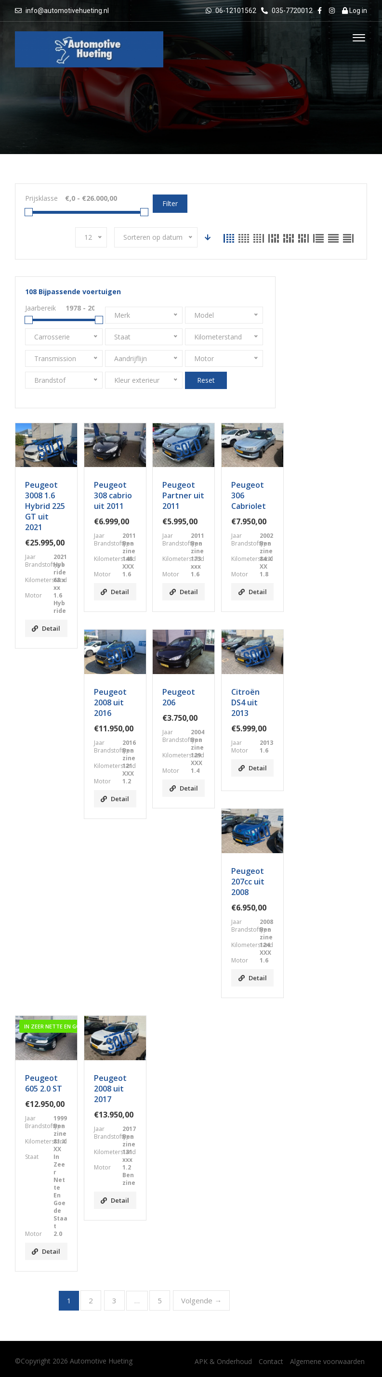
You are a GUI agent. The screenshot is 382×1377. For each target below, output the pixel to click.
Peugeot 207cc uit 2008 (247, 881)
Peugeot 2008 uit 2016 (110, 702)
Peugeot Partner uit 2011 (183, 495)
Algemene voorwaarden (327, 1361)
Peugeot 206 (178, 697)
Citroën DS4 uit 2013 (245, 702)
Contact (271, 1361)
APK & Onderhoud (223, 1361)
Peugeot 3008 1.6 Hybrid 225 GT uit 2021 (45, 506)
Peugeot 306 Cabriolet (248, 495)
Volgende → (201, 1300)
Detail (46, 628)
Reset (206, 380)
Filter (170, 203)
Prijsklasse (41, 198)
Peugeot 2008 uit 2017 (110, 1088)
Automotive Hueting (101, 1360)
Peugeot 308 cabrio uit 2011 (113, 495)
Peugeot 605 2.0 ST (43, 1083)
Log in (354, 10)
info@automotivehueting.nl (67, 10)
